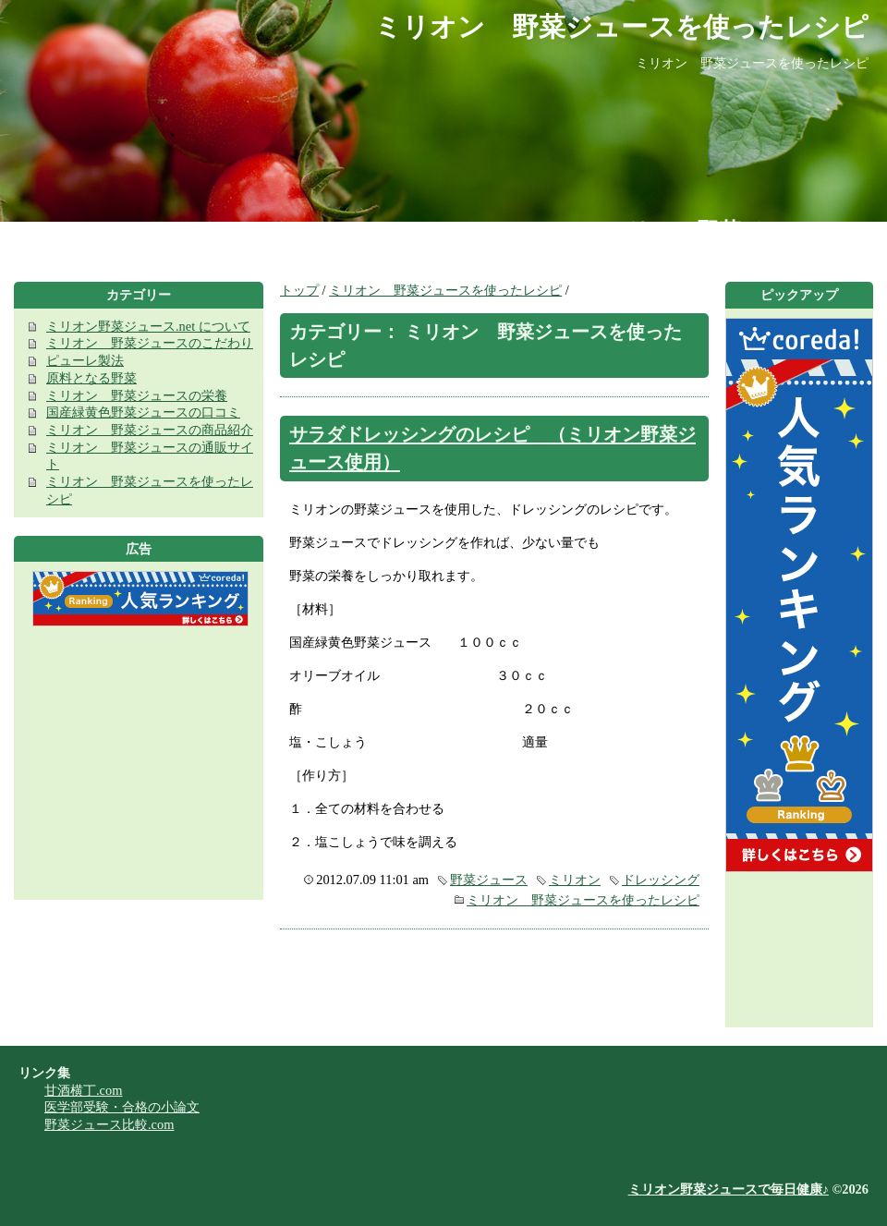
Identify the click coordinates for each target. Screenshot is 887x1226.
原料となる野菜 (91, 377)
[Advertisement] (138, 770)
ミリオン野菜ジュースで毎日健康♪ (728, 1189)
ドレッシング (660, 879)
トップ (299, 290)
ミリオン (575, 879)
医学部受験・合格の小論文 (122, 1106)
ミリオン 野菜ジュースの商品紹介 (149, 429)
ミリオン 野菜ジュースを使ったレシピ (445, 290)
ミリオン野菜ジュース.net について (148, 326)
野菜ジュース (489, 879)
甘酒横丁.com (83, 1090)
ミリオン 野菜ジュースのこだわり (149, 342)
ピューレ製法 (85, 360)
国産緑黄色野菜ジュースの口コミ (143, 412)
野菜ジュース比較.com (109, 1124)
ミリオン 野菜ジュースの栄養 (136, 395)
